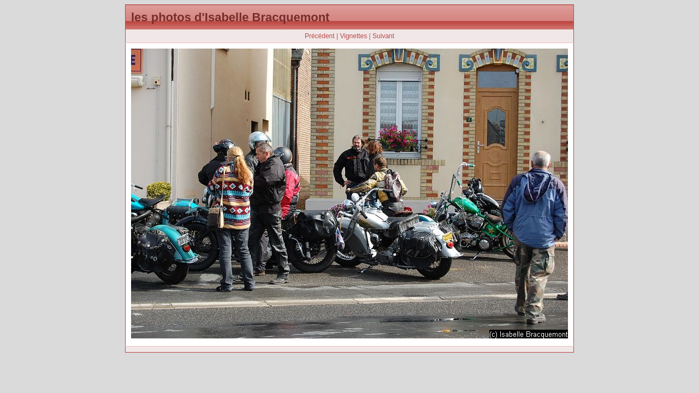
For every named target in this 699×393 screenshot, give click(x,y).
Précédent (320, 36)
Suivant (383, 36)
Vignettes (353, 36)
